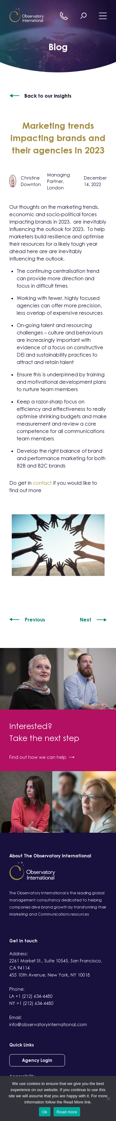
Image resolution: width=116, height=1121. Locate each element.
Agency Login (37, 1060)
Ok (44, 1112)
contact (42, 483)
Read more (67, 1112)
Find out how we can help (42, 757)
